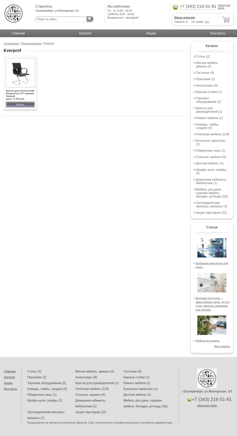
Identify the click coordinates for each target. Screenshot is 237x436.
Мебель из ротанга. (208, 340)
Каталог (85, 33)
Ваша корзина (184, 17)
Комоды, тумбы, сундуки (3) (207, 126)
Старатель (11, 43)
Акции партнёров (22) (211, 212)
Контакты (217, 33)
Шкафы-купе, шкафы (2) (44, 400)
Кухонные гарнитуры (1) (140, 389)
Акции (151, 33)
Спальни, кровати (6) (211, 157)
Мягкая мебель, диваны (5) (207, 64)
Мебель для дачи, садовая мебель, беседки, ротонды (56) (212, 193)
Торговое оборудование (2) (208, 100)
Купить (20, 104)
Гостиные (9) (205, 72)
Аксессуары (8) (207, 85)
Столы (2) (203, 56)
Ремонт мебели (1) (209, 118)
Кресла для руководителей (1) (209, 109)
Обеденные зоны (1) (210, 150)
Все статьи (222, 346)
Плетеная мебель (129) (212, 134)
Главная (18, 33)
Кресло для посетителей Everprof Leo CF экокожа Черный (20, 93)
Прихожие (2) (205, 79)
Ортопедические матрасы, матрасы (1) (211, 204)
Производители (31, 43)
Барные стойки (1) (209, 92)
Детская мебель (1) (209, 163)
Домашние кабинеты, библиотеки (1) (211, 181)
